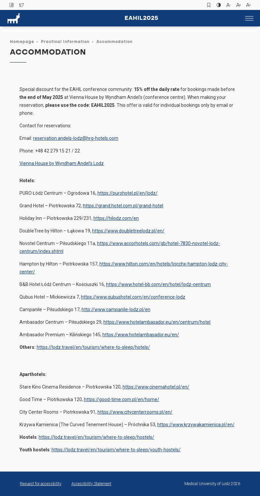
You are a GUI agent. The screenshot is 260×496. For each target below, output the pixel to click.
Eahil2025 (142, 18)
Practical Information (65, 42)
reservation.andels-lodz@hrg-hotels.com (75, 138)
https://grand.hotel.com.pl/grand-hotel (123, 205)
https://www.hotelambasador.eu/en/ (140, 334)
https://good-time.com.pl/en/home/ (121, 399)
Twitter (21, 5)
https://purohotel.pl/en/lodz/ (127, 193)
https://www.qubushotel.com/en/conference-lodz (133, 297)
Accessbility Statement (91, 483)
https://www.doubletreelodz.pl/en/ (128, 230)
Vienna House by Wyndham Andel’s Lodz (61, 163)
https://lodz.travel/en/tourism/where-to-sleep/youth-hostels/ (116, 449)
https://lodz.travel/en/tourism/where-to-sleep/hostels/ (96, 437)
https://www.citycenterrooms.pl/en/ (134, 412)
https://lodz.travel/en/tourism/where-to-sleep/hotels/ (93, 347)
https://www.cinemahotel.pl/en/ (156, 387)
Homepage (22, 42)
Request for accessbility (40, 483)
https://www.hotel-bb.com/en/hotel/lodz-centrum (158, 284)
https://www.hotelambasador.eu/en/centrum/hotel (156, 322)
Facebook (12, 5)
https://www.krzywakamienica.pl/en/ (196, 424)
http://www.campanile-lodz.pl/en (116, 309)
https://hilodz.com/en (116, 218)
